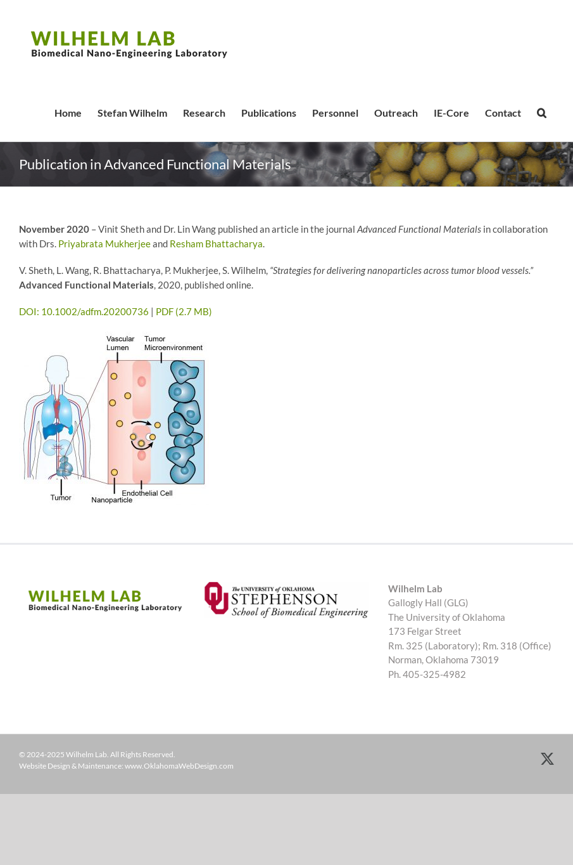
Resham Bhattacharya (216, 243)
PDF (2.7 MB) (184, 311)
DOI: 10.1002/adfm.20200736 (84, 311)
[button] (541, 112)
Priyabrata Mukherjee (104, 243)
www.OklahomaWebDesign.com (179, 766)
